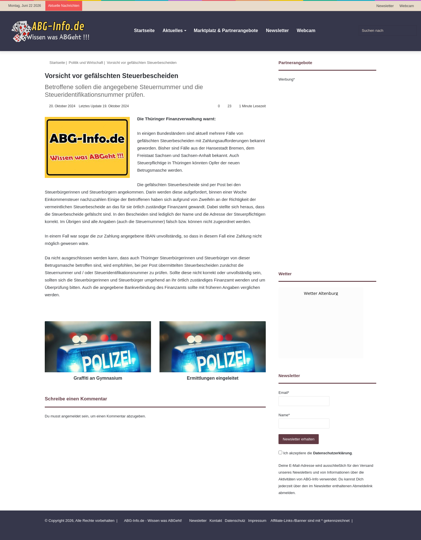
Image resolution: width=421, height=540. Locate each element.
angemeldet (71, 416)
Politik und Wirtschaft (86, 62)
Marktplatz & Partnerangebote (226, 30)
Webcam (406, 6)
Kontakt (215, 520)
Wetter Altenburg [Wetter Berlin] (321, 293)
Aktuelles (173, 30)
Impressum (257, 520)
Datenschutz (235, 520)
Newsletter (385, 6)
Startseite (144, 30)
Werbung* (286, 79)
